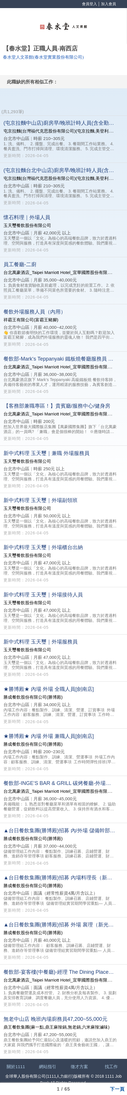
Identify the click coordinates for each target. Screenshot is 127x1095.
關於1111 (16, 1066)
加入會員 (108, 4)
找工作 (111, 1066)
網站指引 (47, 1066)
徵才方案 (79, 1066)
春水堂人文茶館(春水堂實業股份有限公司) (43, 57)
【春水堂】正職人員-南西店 (40, 48)
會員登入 (89, 4)
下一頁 (117, 1089)
